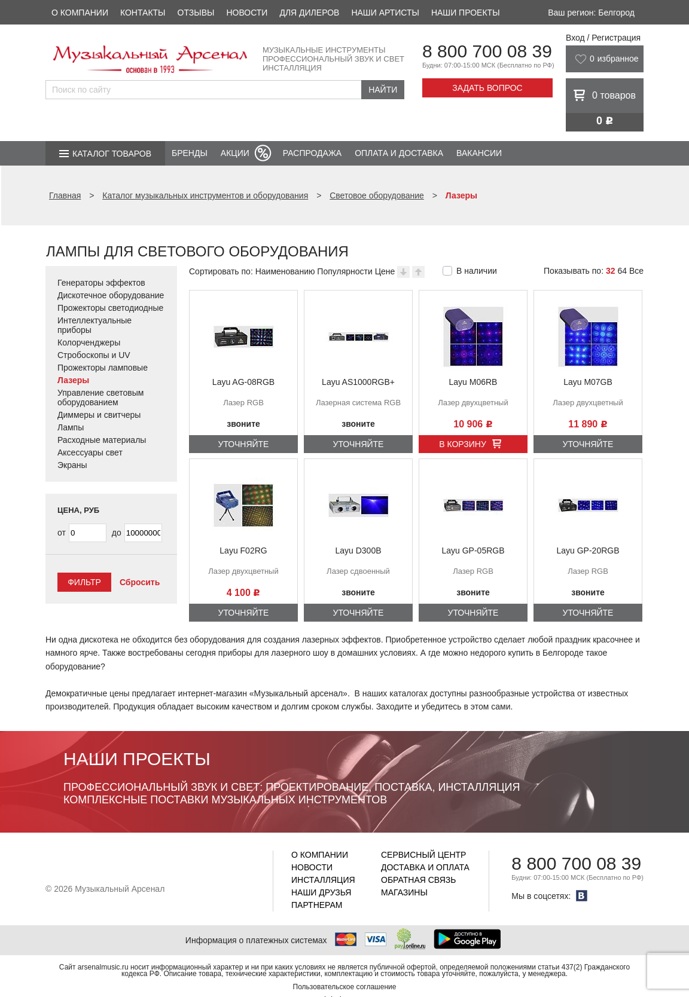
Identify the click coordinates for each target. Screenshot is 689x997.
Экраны (72, 465)
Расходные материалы (101, 440)
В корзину (462, 444)
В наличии (476, 271)
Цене (385, 271)
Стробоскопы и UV (93, 355)
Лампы (70, 427)
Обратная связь (418, 880)
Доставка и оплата (425, 867)
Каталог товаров (111, 153)
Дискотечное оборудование (110, 295)
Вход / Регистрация (603, 37)
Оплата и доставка (399, 153)
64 (622, 271)
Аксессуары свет (90, 452)
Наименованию (285, 271)
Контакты (143, 12)
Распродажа (312, 153)
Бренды (190, 153)
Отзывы (196, 12)
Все (636, 271)
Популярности (344, 271)
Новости (246, 12)
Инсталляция (323, 880)
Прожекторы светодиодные (110, 308)
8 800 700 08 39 (487, 51)
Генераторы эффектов (101, 283)
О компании (79, 12)
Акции (235, 153)
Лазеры (73, 380)
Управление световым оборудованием (100, 397)
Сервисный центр (423, 855)
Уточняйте (243, 444)
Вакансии (479, 153)
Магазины (404, 892)
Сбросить (140, 582)
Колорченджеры (88, 342)
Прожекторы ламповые (102, 367)
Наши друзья (321, 892)
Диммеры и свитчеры (99, 415)
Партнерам (317, 905)
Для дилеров (309, 12)
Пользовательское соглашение (345, 987)
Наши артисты (385, 12)
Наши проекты (465, 12)
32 (610, 271)
